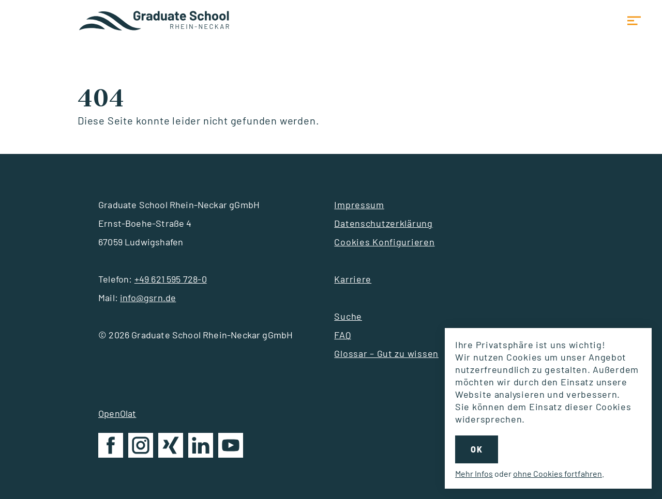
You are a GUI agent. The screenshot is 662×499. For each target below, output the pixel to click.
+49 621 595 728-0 (170, 279)
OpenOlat (117, 413)
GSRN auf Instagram (140, 447)
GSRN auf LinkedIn (200, 447)
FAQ (342, 334)
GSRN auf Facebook (110, 447)
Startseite (155, 20)
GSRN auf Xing (170, 447)
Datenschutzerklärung (383, 223)
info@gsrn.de (148, 297)
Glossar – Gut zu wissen (386, 353)
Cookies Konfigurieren (384, 241)
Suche (348, 316)
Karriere (352, 279)
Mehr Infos (474, 473)
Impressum (359, 204)
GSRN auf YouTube (230, 447)
